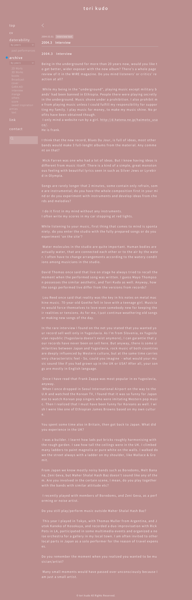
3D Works (17, 72)
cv (11, 32)
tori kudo (96, 8)
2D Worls (17, 68)
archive (16, 57)
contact (16, 128)
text (14, 112)
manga (16, 94)
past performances (23, 50)
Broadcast (18, 79)
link (12, 119)
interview (17, 90)
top (12, 25)
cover (15, 83)
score (15, 101)
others (16, 97)
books (15, 75)
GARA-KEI (17, 86)
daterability (19, 39)
